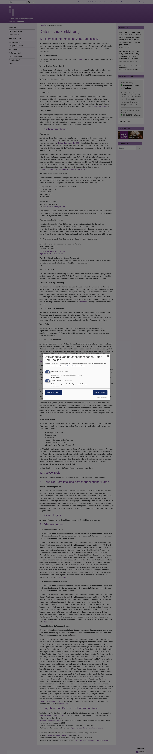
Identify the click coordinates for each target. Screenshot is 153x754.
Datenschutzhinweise (74, 366)
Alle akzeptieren (100, 392)
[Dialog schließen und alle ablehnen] (108, 355)
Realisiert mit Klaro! (102, 397)
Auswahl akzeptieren (53, 392)
